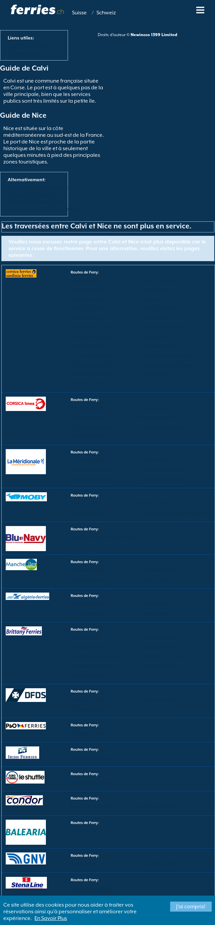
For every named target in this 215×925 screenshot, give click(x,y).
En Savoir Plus (50, 918)
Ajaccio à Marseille (91, 408)
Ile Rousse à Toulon (159, 346)
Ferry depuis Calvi (28, 45)
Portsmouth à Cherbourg (96, 656)
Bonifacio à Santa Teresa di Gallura (173, 513)
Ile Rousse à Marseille (93, 426)
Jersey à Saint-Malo (159, 806)
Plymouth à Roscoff (159, 637)
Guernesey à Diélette (160, 570)
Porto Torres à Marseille (94, 470)
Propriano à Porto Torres (163, 479)
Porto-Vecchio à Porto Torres (167, 365)
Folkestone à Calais (91, 782)
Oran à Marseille (88, 613)
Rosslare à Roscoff (90, 675)
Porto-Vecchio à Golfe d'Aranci (169, 355)
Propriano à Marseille (93, 479)
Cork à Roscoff (87, 637)
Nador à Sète (85, 831)
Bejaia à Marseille (157, 417)
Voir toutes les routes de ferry (40, 187)
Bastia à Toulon (156, 318)
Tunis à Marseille (88, 436)
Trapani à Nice (155, 374)
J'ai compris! (190, 907)
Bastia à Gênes (87, 503)
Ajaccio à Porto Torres (161, 280)
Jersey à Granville (157, 579)
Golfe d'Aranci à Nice (92, 327)
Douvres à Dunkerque (161, 699)
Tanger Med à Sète (158, 863)
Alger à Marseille (157, 408)
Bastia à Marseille (89, 417)
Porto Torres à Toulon (93, 355)
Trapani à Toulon (89, 383)
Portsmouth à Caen (159, 647)
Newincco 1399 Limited (154, 34)
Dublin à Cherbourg (91, 757)
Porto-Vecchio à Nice (92, 365)
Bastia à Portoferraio (160, 308)
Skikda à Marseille (158, 613)
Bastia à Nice (153, 299)
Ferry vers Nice (24, 52)
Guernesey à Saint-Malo (95, 806)
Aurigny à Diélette (90, 570)
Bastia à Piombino (90, 308)
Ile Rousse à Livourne (92, 336)
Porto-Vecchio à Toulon (94, 374)
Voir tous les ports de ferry (36, 201)
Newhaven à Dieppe (92, 709)
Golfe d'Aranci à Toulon (163, 327)
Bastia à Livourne (89, 299)
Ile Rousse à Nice (157, 336)
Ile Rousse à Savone (91, 346)
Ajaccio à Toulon (89, 290)
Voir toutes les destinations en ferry (46, 208)
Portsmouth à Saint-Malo (96, 665)
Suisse (79, 13)
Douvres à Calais (89, 699)
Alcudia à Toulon (157, 290)
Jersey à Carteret (88, 579)
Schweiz (106, 13)
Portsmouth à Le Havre (162, 656)
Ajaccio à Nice (86, 280)
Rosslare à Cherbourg (161, 665)
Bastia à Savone (88, 318)
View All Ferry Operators (34, 194)
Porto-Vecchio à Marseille (164, 426)
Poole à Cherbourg (90, 647)
